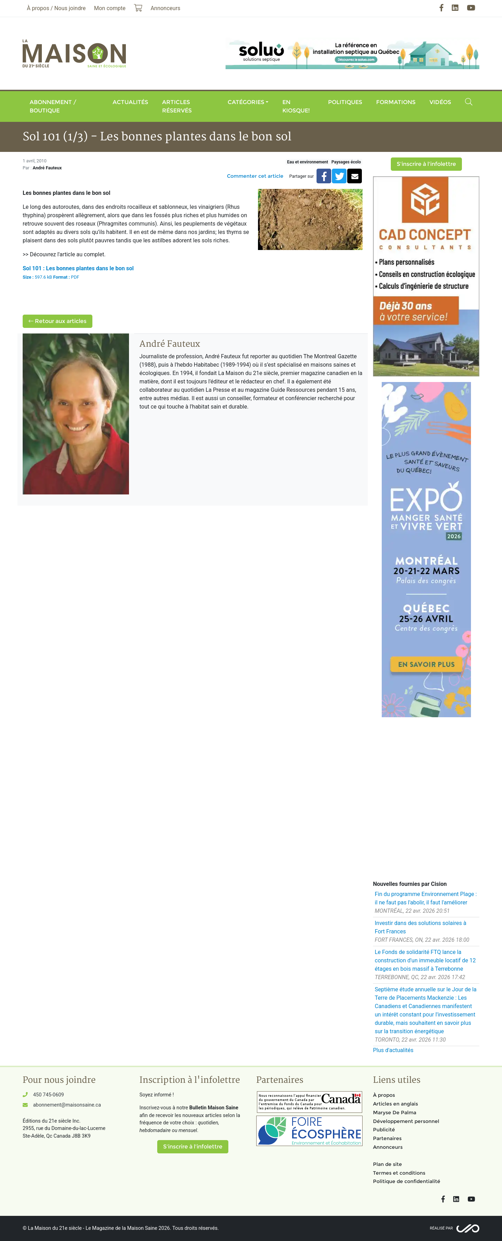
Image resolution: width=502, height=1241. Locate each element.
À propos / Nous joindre (56, 8)
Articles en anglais (395, 1104)
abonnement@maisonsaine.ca (67, 1105)
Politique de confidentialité (406, 1181)
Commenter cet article (255, 176)
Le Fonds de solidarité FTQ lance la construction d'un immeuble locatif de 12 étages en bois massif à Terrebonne (425, 960)
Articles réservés (177, 106)
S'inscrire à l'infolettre (426, 164)
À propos (384, 1095)
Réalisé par (441, 1228)
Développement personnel (406, 1121)
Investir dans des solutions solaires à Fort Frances (420, 927)
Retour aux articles (57, 321)
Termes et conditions (399, 1173)
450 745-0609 (48, 1095)
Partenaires (387, 1138)
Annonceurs (388, 1147)
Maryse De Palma (394, 1112)
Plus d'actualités (393, 1050)
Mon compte (110, 8)
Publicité (384, 1129)
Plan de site (387, 1164)
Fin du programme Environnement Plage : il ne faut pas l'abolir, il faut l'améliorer (426, 898)
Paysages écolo (346, 162)
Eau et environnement (307, 162)
